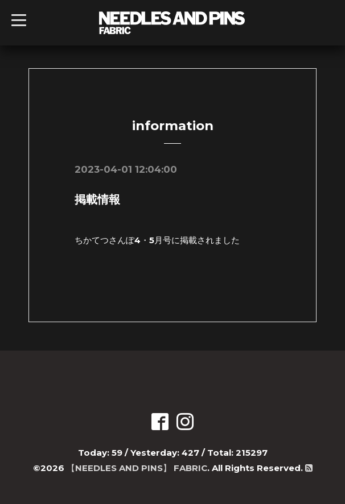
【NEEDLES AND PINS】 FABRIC (137, 468)
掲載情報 (97, 199)
